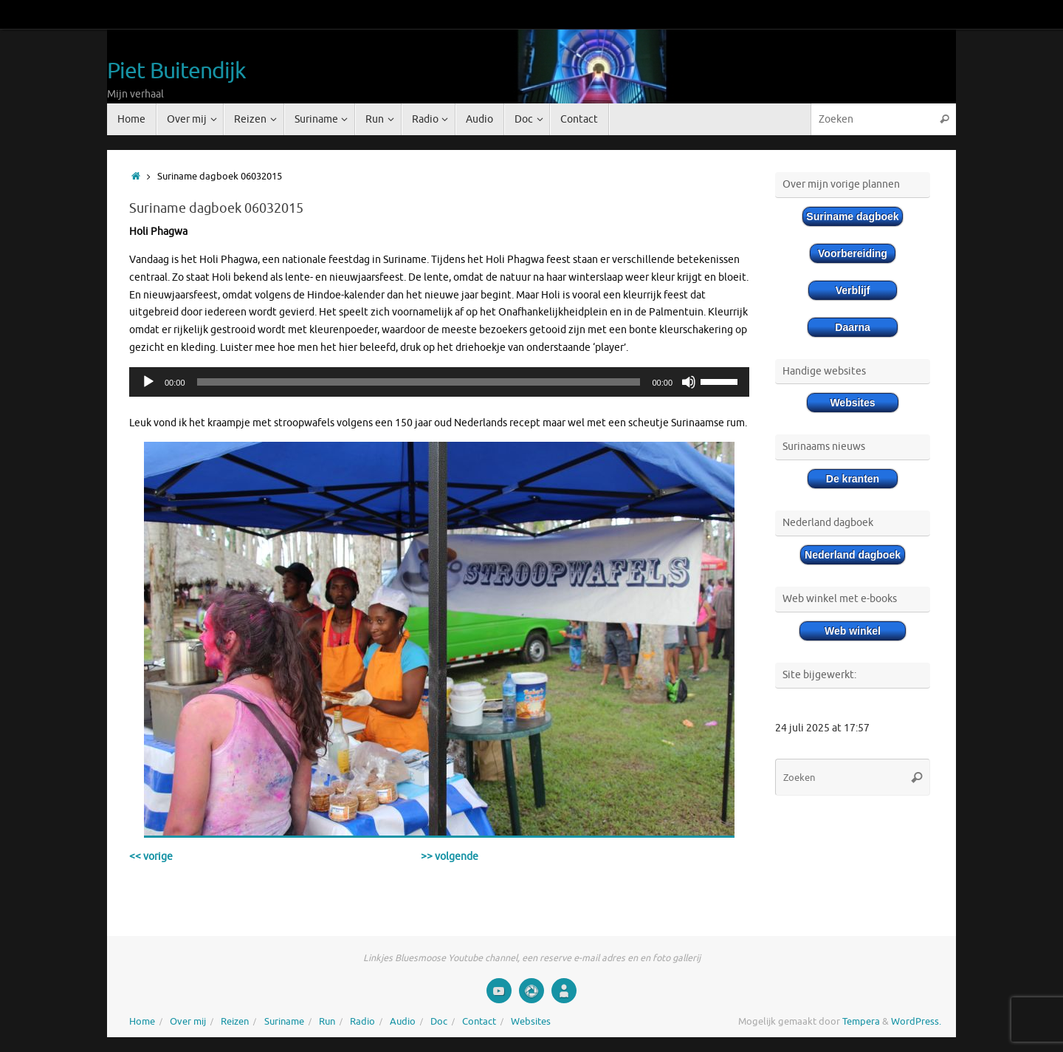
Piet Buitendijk (177, 71)
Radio (362, 1022)
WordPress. (916, 1022)
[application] (439, 382)
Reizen (235, 1022)
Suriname (284, 1022)
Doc (438, 1022)
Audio (403, 1022)
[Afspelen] (148, 382)
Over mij (188, 1022)
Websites (531, 1022)
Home (142, 1022)
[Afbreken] (688, 382)
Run (327, 1022)
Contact (479, 1022)
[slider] (419, 382)
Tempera (861, 1022)
